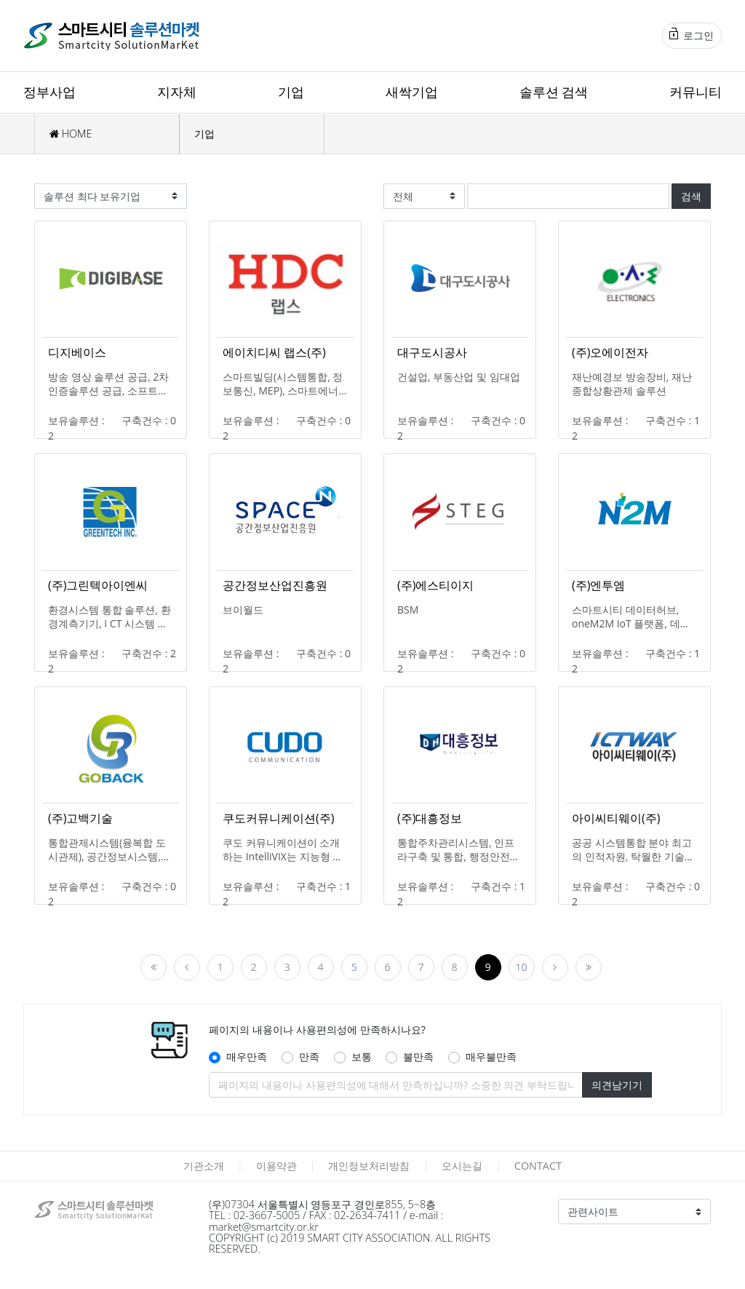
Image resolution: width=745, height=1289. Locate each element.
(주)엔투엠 (598, 585)
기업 (291, 91)
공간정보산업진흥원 (275, 585)
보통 (361, 1056)
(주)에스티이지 (435, 585)
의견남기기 (616, 1085)
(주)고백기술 (80, 818)
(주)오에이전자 (610, 352)
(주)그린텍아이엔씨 (98, 585)
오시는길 (462, 1166)
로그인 (691, 35)
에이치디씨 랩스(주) (274, 352)
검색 (691, 196)
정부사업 (49, 91)
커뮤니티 (695, 91)
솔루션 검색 (554, 91)
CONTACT (538, 1166)
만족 (309, 1056)
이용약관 (276, 1166)
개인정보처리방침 (369, 1166)
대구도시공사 (432, 352)
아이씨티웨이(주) (616, 818)
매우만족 (246, 1056)
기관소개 (203, 1166)
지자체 (176, 91)
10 (521, 967)
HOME (70, 133)
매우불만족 (491, 1056)
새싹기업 (412, 91)
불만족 (418, 1056)
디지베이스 (77, 352)
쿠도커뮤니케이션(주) (278, 818)
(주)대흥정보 (429, 818)
